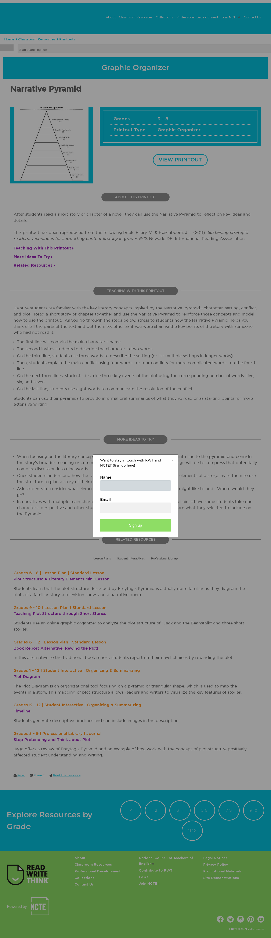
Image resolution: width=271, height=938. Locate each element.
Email (105, 500)
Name (105, 477)
